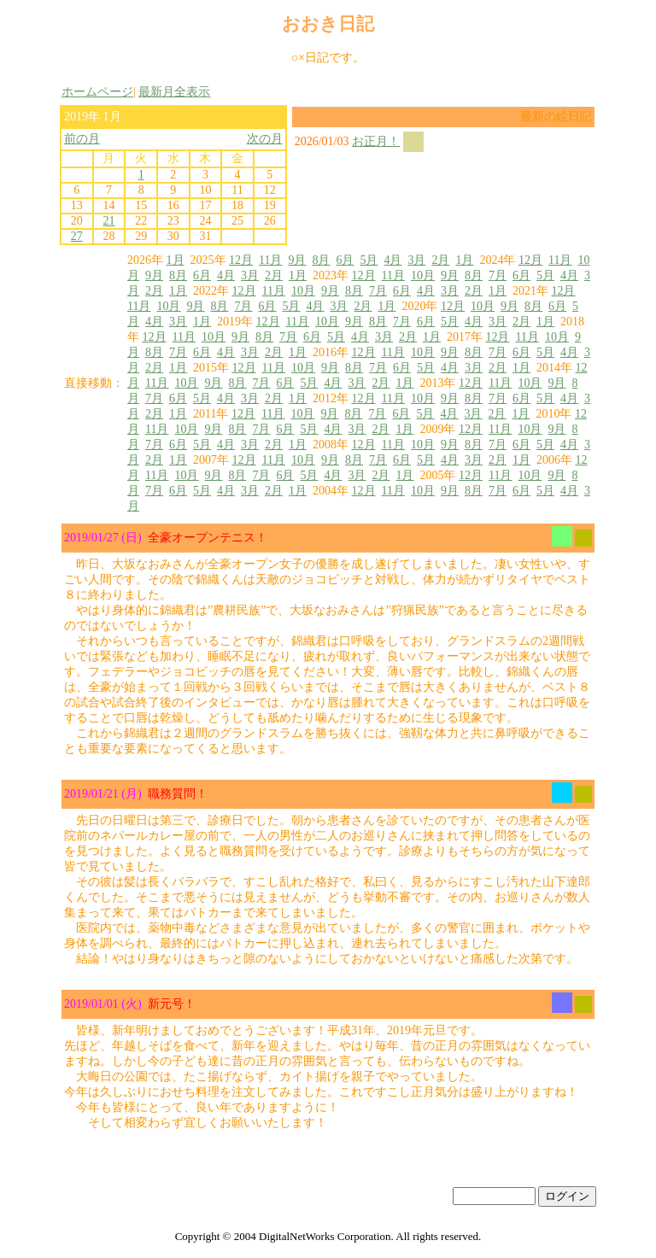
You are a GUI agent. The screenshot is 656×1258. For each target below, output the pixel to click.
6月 (345, 260)
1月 (175, 260)
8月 (321, 260)
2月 (440, 260)
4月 (392, 260)
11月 (270, 260)
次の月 (265, 138)
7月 (498, 275)
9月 (297, 260)
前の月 (82, 138)
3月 (416, 260)
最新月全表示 (174, 91)
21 (108, 220)
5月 (369, 260)
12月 (241, 260)
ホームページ (97, 91)
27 (77, 236)
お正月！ (376, 141)
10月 (423, 275)
